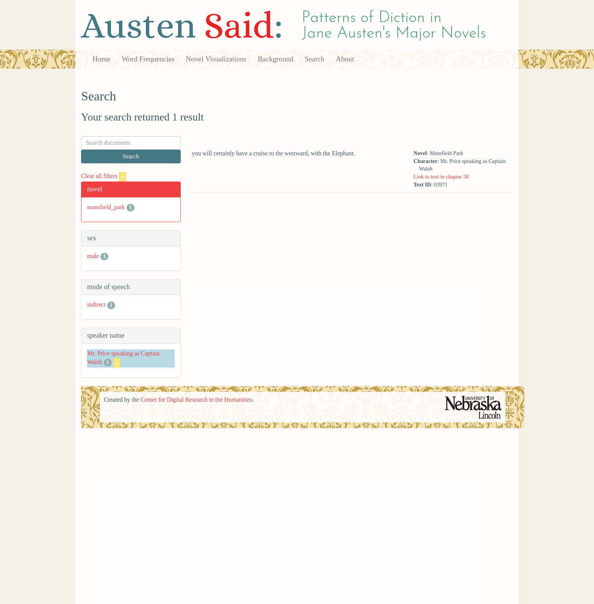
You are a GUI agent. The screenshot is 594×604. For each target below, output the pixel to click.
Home (101, 59)
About (345, 59)
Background (276, 59)
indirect (96, 304)
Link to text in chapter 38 (441, 177)
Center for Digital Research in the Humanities (196, 399)
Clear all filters (103, 176)
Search (314, 59)
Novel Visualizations (216, 59)
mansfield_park (106, 207)
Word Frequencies (148, 59)
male (93, 256)
